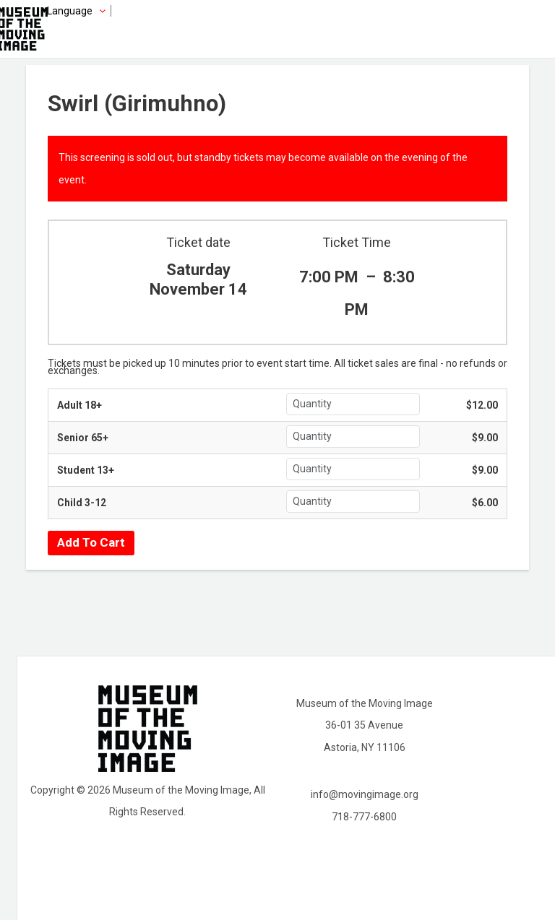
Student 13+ (85, 470)
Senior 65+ (82, 437)
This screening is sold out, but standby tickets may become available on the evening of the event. (263, 168)
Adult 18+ (79, 405)
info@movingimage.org (364, 794)
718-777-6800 (364, 817)
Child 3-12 (81, 502)
